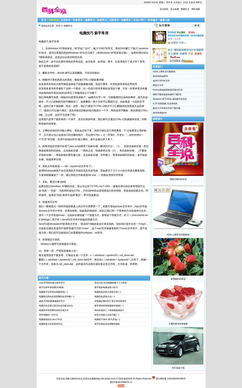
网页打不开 (158, 85)
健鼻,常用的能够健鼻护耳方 (52, 301)
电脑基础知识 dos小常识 (50, 319)
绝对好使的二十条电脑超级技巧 (109, 310)
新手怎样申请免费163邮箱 (51, 287)
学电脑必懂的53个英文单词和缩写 (110, 301)
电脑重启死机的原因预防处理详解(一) (56, 296)
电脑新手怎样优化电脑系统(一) (53, 292)
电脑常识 (126, 20)
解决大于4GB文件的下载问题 (166, 108)
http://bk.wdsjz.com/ (105, 378)
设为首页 (164, 9)
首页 (58, 26)
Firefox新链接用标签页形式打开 (168, 90)
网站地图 (195, 9)
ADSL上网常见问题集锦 (164, 71)
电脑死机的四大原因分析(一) (108, 292)
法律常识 (114, 20)
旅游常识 (102, 20)
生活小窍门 (139, 20)
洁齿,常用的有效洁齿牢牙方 (52, 283)
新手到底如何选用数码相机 (107, 324)
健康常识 (90, 20)
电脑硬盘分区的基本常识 (50, 324)
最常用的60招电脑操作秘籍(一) (109, 305)
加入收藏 (174, 9)
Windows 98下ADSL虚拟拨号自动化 (170, 99)
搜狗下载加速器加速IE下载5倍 (167, 94)
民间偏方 (153, 20)
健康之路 (165, 20)
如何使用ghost (159, 113)
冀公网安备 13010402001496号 (169, 378)
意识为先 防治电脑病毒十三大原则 (111, 283)
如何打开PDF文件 (161, 80)
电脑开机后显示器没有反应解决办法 (56, 305)
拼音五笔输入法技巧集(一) (107, 315)
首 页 (44, 20)
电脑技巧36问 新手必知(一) (107, 319)
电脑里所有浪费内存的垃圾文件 (54, 310)
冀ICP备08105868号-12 (121, 382)
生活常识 (66, 20)
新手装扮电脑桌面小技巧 (106, 287)
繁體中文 (185, 9)
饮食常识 (78, 20)
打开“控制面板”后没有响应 (165, 103)
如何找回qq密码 (160, 76)
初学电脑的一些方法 (48, 315)
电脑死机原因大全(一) (105, 296)
